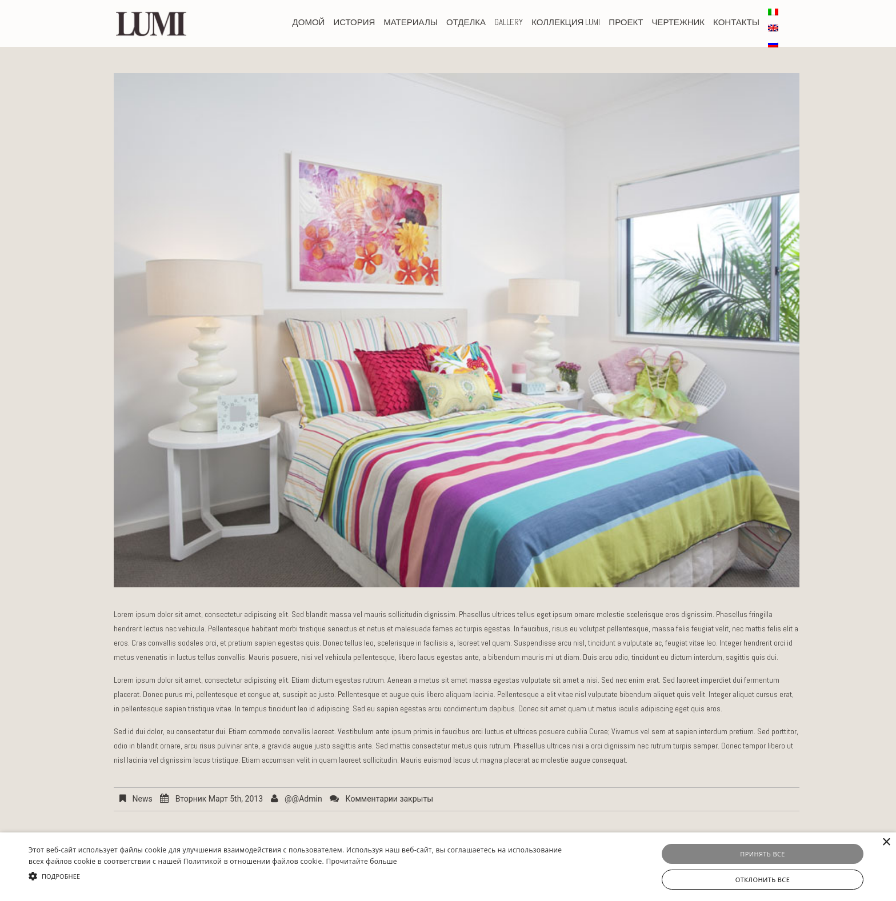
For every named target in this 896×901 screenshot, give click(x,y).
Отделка (466, 22)
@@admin (303, 798)
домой (309, 22)
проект (626, 22)
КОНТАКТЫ (736, 22)
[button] (301, 876)
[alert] (448, 866)
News (142, 798)
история (354, 22)
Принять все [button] (762, 854)
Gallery (508, 22)
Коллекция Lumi (565, 22)
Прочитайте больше (361, 861)
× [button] (886, 842)
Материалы (410, 22)
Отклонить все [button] (762, 879)
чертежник (678, 22)
